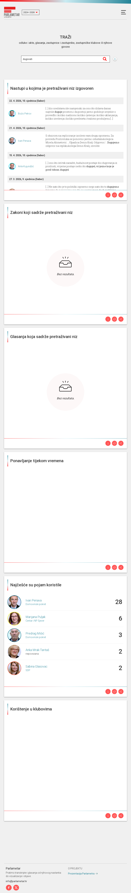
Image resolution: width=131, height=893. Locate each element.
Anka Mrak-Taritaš (37, 650)
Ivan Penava (24, 140)
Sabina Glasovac (36, 666)
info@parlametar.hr (16, 881)
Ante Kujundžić (26, 166)
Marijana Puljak (35, 617)
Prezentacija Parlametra (81, 873)
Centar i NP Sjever (35, 620)
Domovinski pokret (36, 604)
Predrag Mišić (35, 633)
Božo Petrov (24, 113)
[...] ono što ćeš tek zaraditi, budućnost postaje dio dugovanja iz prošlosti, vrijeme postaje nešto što (81, 166)
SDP (28, 670)
